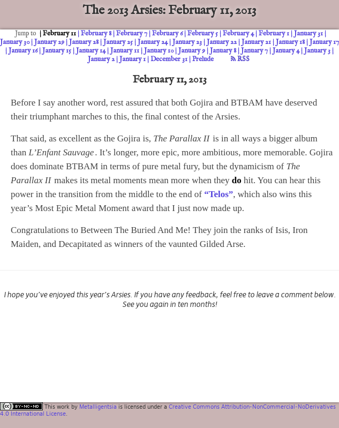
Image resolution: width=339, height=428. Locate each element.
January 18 (290, 42)
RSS (240, 59)
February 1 (274, 33)
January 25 (118, 42)
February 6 (167, 33)
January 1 (132, 59)
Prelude (203, 59)
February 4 (238, 33)
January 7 (254, 50)
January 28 (84, 42)
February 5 (202, 33)
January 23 (187, 42)
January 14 (91, 50)
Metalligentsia (98, 406)
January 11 (124, 50)
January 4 (286, 50)
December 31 (168, 59)
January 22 (222, 42)
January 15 (56, 50)
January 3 (317, 50)
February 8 (96, 33)
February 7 (131, 33)
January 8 (223, 50)
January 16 (23, 50)
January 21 (256, 42)
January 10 (159, 50)
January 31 (308, 33)
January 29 (49, 42)
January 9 (191, 50)
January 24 (153, 42)
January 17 (324, 42)
